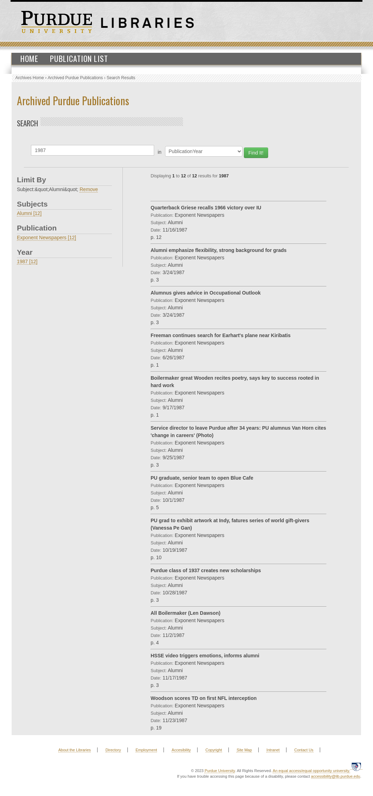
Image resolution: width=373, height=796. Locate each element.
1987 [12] (27, 261)
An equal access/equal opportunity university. (311, 771)
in (160, 152)
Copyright (214, 750)
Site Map (244, 750)
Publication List (79, 58)
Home (29, 58)
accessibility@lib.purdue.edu (335, 776)
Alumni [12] (29, 213)
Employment (146, 750)
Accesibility (181, 750)
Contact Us (303, 750)
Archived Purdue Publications (75, 77)
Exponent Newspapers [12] (46, 237)
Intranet (272, 750)
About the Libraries (74, 750)
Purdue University (219, 771)
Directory (113, 750)
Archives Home (29, 77)
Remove (89, 189)
